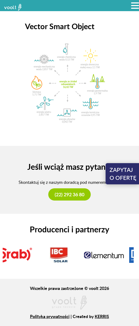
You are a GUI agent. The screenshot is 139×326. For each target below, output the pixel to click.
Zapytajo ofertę (123, 173)
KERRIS (102, 316)
